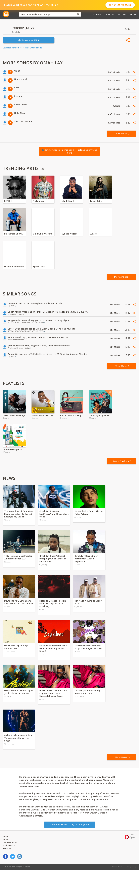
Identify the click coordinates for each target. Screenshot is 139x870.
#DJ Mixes (115, 304)
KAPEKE (8, 201)
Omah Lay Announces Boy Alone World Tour (87, 692)
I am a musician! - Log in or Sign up (69, 824)
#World (116, 106)
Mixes (133, 14)
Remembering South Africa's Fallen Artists (89, 512)
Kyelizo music (40, 266)
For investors (9, 845)
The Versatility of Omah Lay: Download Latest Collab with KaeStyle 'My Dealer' (18, 514)
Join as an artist (10, 842)
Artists (122, 14)
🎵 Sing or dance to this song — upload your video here (69, 151)
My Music (98, 14)
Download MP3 (28, 40)
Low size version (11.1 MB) (16, 47)
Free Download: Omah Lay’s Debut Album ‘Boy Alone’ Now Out (53, 648)
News (5, 839)
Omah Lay (16, 32)
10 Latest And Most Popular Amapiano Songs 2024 (18, 557)
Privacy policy (131, 867)
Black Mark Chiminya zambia (14, 233)
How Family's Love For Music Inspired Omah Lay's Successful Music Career (53, 693)
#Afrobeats (114, 72)
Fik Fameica (39, 201)
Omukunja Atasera (42, 233)
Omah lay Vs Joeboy (99, 415)
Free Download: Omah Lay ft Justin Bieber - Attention (18, 692)
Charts (110, 14)
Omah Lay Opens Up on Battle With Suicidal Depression (86, 559)
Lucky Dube (96, 201)
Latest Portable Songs (14, 415)
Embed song (36, 47)
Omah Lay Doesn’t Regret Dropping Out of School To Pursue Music (52, 559)
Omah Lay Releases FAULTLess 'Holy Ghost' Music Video (53, 514)
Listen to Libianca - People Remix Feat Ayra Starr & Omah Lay (52, 603)
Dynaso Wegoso (70, 233)
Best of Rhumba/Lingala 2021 (71, 415)
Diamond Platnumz (14, 266)
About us (7, 848)
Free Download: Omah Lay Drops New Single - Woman (88, 647)
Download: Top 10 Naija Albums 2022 (16, 647)
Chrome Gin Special (12, 449)
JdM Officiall (68, 201)
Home (5, 836)
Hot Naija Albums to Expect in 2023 (88, 602)
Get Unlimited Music (120, 5)
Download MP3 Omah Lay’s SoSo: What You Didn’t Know (18, 602)
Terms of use (117, 867)
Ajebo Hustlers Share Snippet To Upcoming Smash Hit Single (18, 738)
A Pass (93, 233)
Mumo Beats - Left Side (43, 415)
